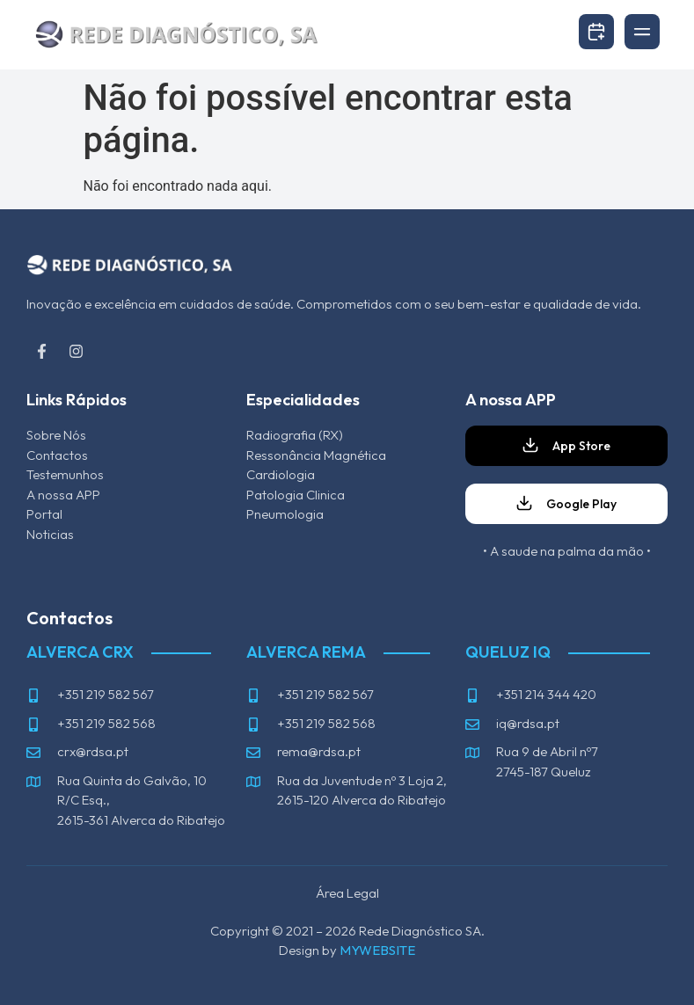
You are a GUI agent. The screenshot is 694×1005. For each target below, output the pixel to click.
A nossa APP (63, 494)
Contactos (57, 455)
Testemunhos (65, 474)
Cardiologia (280, 474)
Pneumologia (285, 514)
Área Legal (347, 893)
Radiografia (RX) (294, 434)
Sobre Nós (56, 434)
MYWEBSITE (377, 950)
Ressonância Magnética (316, 455)
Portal (45, 514)
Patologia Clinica (295, 494)
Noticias (50, 534)
